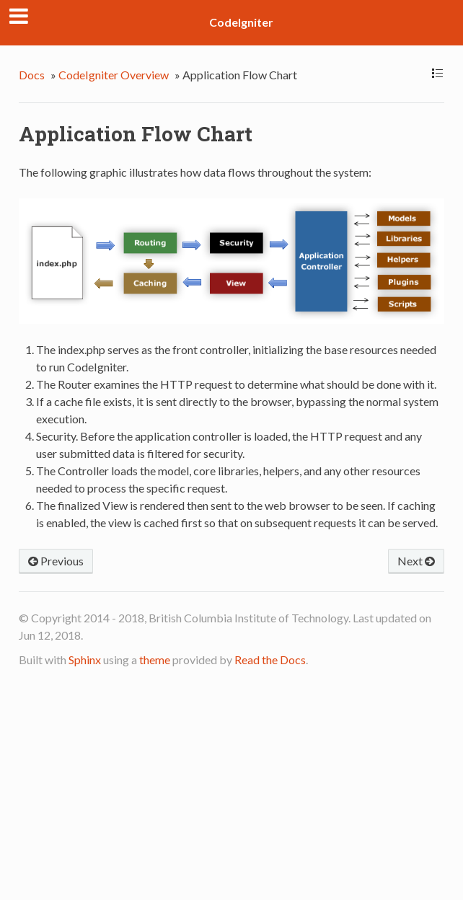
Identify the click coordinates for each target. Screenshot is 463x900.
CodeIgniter (241, 22)
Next (416, 561)
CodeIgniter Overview (113, 74)
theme (154, 659)
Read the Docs (270, 659)
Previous (56, 561)
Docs (32, 74)
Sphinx (85, 659)
